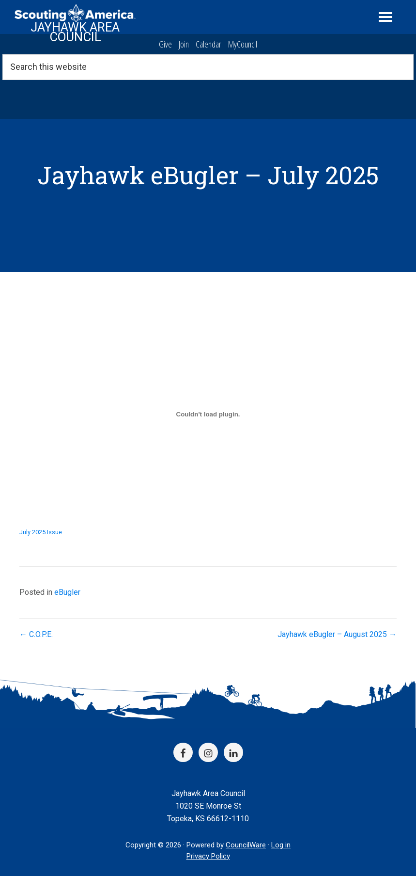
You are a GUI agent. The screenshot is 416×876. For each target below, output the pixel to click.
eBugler (67, 592)
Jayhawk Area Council (75, 32)
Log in (281, 845)
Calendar (208, 44)
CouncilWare (246, 845)
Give (165, 44)
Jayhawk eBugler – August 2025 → (337, 634)
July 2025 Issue (40, 532)
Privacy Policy (208, 856)
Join (184, 44)
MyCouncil (242, 44)
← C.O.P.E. (36, 634)
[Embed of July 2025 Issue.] (208, 414)
